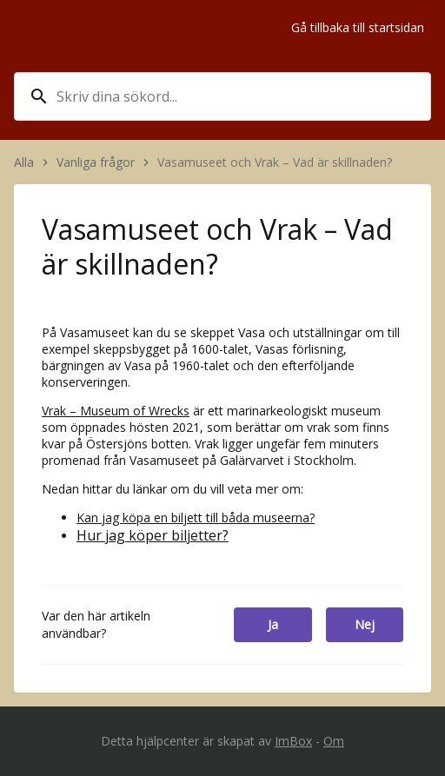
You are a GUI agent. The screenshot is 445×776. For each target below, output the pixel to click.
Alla (24, 162)
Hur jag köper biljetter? (152, 535)
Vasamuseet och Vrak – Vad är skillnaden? (276, 162)
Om (333, 741)
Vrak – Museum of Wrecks (115, 410)
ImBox (293, 741)
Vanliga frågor (95, 162)
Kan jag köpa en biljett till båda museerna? (195, 517)
